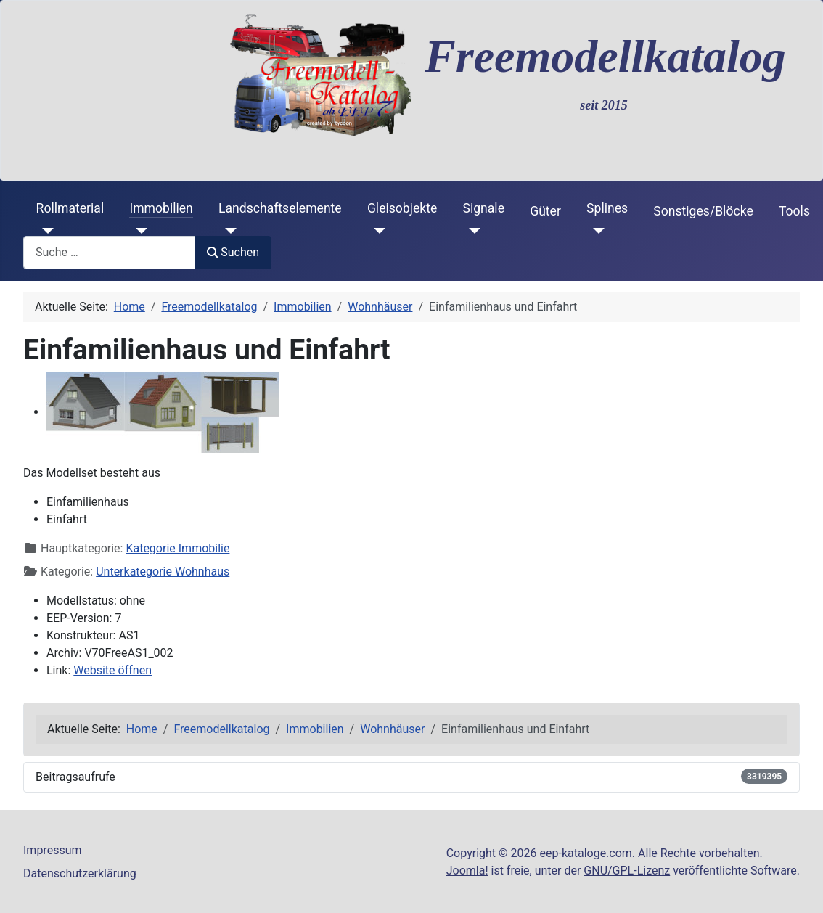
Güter (545, 211)
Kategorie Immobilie (177, 548)
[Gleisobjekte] (376, 230)
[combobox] (109, 252)
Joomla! (467, 870)
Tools (794, 211)
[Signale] (471, 230)
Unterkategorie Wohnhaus (162, 571)
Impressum (52, 850)
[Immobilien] (138, 230)
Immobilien (160, 208)
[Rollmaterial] (45, 230)
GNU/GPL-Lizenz (627, 870)
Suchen (233, 252)
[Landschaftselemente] (227, 230)
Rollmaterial (70, 208)
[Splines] (595, 230)
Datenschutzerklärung (79, 873)
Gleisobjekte (402, 208)
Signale (483, 208)
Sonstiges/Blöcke (703, 211)
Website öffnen (112, 670)
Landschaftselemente (280, 208)
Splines (607, 208)
